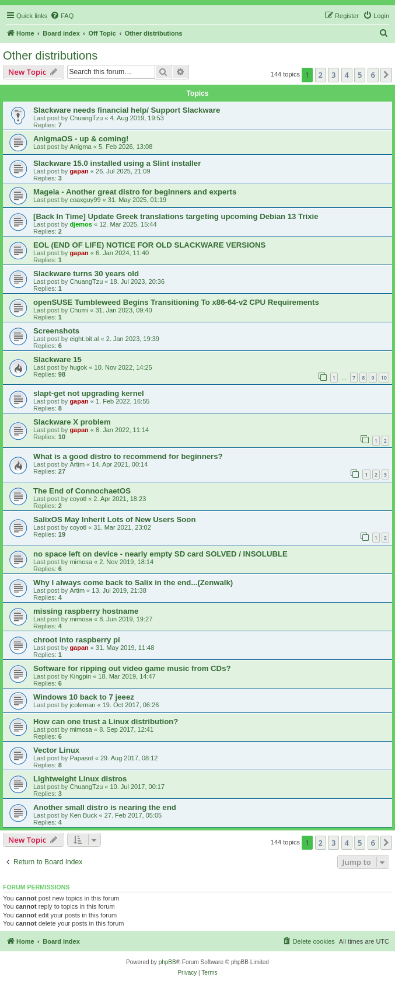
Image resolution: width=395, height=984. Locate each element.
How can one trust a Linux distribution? (105, 721)
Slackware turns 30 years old (86, 273)
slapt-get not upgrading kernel (88, 393)
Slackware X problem (72, 422)
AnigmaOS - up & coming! (80, 138)
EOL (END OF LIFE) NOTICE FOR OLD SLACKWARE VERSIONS (149, 245)
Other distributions (50, 55)
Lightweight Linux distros (80, 778)
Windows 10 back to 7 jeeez (83, 697)
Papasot (81, 758)
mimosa (80, 561)
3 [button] (333, 74)
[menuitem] (62, 16)
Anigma (80, 146)
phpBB (167, 962)
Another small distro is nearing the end (104, 807)
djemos (80, 224)
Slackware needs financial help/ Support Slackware (126, 110)
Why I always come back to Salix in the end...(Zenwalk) (133, 582)
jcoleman (82, 704)
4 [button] (347, 74)
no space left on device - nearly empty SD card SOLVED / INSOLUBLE (160, 554)
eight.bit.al (84, 338)
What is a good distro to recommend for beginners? (128, 456)
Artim (77, 464)
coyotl (77, 498)
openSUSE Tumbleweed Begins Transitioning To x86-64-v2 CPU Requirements (176, 302)
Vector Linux (56, 750)
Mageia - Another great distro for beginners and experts (134, 191)
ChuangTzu (86, 117)
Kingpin (80, 676)
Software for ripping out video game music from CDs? (132, 668)
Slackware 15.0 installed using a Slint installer (117, 163)
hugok (78, 367)
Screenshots (56, 330)
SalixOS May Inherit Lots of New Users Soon (114, 519)
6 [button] (373, 74)
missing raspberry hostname (85, 611)
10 (384, 377)
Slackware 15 (57, 359)
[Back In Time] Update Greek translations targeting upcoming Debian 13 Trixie (176, 216)
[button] (386, 75)
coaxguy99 (84, 199)
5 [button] (360, 74)
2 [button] (321, 74)
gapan (78, 171)
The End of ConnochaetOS (82, 490)
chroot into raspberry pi (76, 639)
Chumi (78, 310)
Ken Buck (83, 815)
